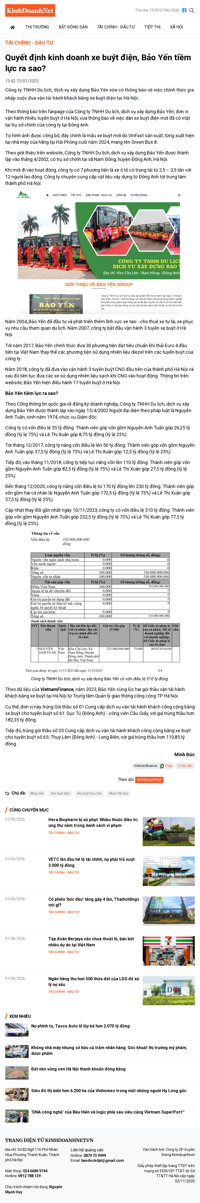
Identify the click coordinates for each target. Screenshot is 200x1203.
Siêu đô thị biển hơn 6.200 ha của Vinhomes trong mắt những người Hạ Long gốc (108, 1090)
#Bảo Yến (37, 793)
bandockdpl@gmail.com (102, 1160)
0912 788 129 (29, 1176)
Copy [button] (166, 766)
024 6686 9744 (35, 1171)
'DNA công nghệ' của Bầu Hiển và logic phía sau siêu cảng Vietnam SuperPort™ (108, 1112)
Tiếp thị (152, 27)
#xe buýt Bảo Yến (89, 793)
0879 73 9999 (95, 1155)
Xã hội (176, 27)
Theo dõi (126, 779)
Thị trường (37, 27)
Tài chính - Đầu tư (116, 27)
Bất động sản (73, 27)
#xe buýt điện (60, 793)
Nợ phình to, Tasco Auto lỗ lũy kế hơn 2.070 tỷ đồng (80, 1026)
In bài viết (185, 766)
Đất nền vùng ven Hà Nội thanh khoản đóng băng (78, 1069)
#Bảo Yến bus (118, 793)
